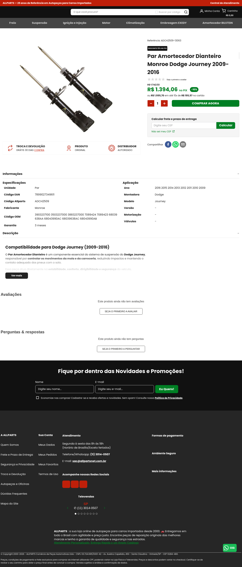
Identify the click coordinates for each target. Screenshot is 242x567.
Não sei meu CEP (161, 131)
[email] (183, 144)
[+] (164, 103)
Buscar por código (169, 12)
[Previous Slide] (68, 508)
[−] (150, 103)
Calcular (225, 125)
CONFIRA (39, 150)
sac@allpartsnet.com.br (89, 461)
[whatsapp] (175, 144)
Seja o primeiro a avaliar (121, 311)
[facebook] (168, 144)
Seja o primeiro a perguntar (121, 349)
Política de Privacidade (169, 398)
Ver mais (16, 275)
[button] (224, 3)
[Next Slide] (104, 508)
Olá (232, 548)
